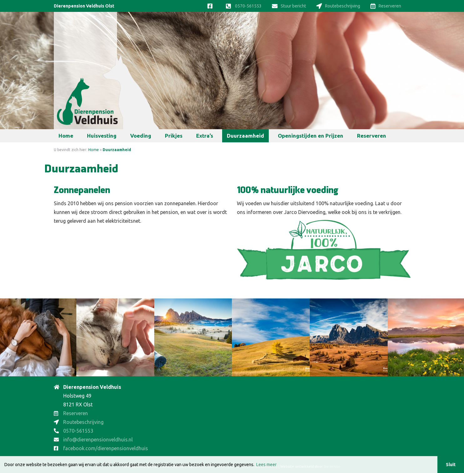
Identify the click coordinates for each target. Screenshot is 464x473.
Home (66, 136)
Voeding (140, 136)
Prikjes (173, 136)
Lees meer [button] (266, 464)
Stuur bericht (289, 5)
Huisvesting (101, 136)
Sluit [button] (451, 464)
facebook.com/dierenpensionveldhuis (105, 448)
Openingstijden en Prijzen (310, 136)
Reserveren (385, 5)
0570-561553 (244, 5)
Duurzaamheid (245, 136)
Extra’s (204, 136)
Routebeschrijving (338, 5)
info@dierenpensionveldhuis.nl (98, 439)
